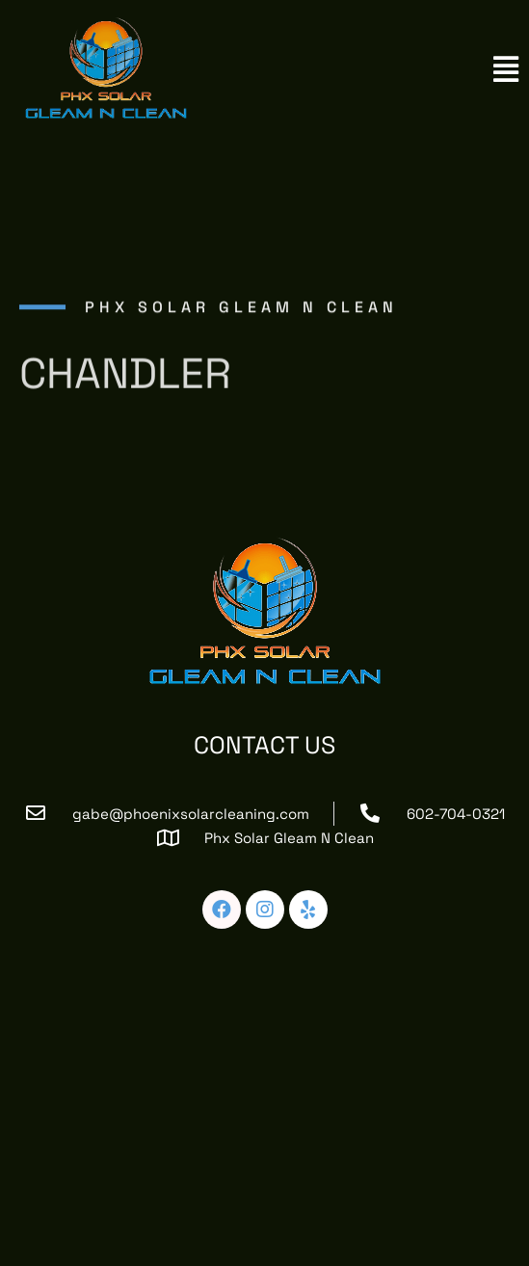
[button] (505, 69)
